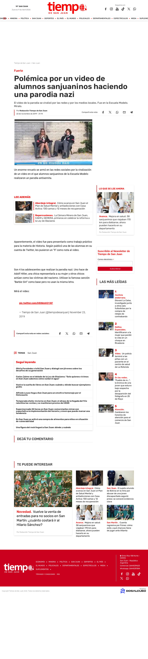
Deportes (49, 18)
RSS (58, 574)
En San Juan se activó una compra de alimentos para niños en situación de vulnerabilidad (52, 417)
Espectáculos (121, 18)
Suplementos (42, 569)
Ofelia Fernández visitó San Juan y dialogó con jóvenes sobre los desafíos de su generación (49, 367)
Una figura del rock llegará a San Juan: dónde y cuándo (43, 425)
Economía (40, 562)
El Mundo (71, 18)
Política (25, 18)
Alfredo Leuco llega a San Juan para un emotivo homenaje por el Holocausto (48, 391)
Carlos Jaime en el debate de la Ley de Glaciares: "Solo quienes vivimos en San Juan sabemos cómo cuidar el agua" (52, 375)
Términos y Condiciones (45, 574)
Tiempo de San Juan (22, 63)
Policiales (84, 18)
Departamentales (101, 18)
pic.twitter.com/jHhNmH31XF (36, 300)
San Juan (36, 18)
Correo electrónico (106, 259)
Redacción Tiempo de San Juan (33, 111)
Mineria (14, 18)
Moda (133, 18)
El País (60, 18)
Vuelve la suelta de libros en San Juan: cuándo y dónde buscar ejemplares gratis (53, 383)
